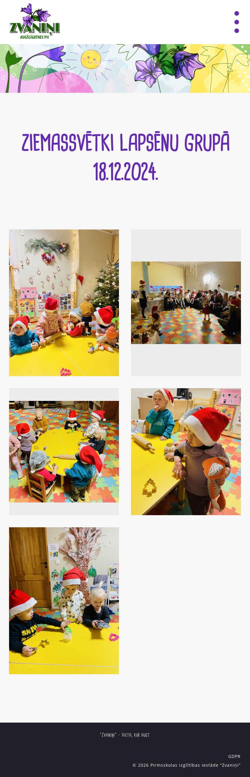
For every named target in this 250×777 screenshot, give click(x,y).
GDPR (234, 756)
